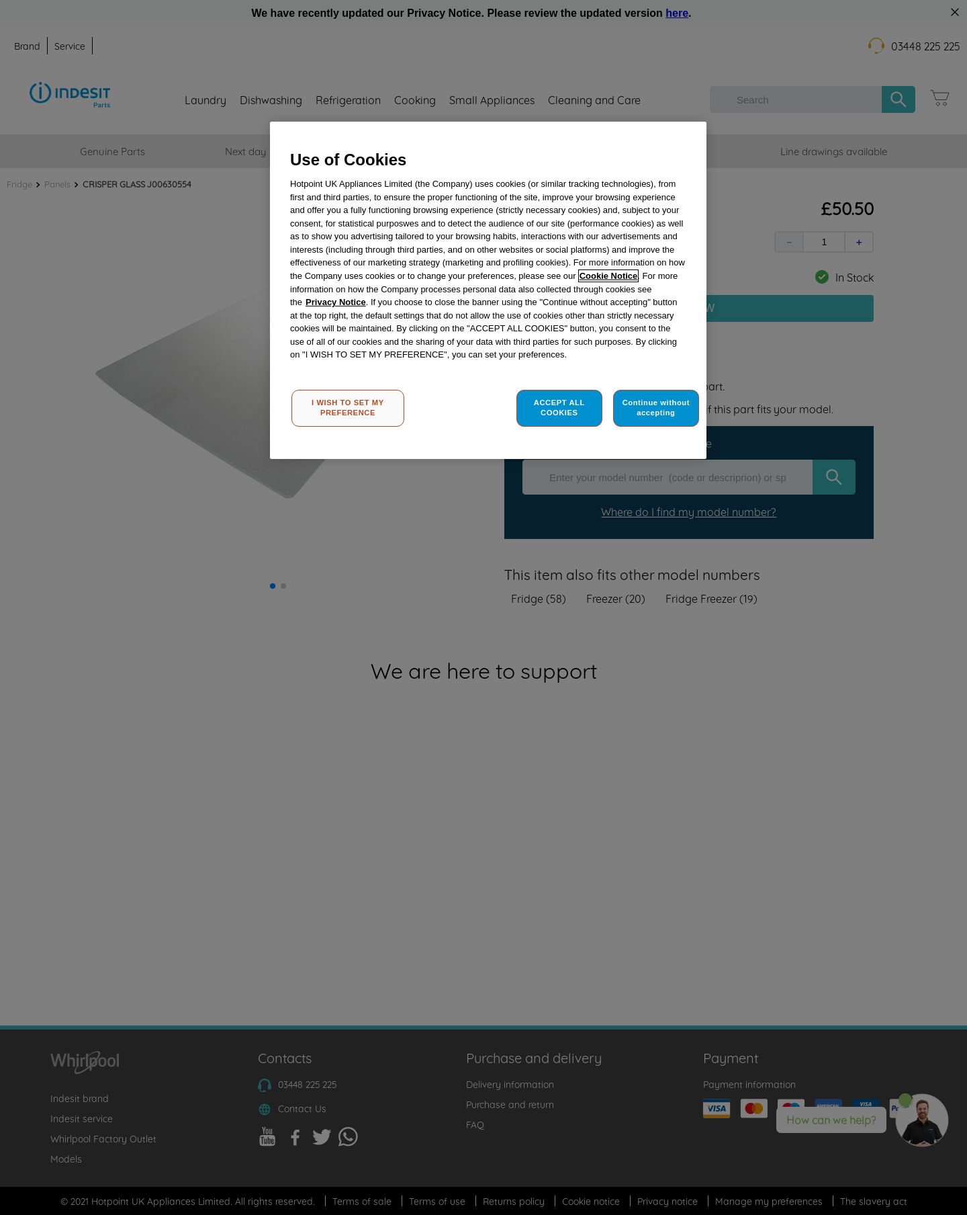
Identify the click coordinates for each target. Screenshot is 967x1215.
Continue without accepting (656, 408)
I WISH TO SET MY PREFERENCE (348, 408)
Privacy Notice (336, 302)
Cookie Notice (609, 276)
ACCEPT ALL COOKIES (559, 408)
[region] (488, 291)
